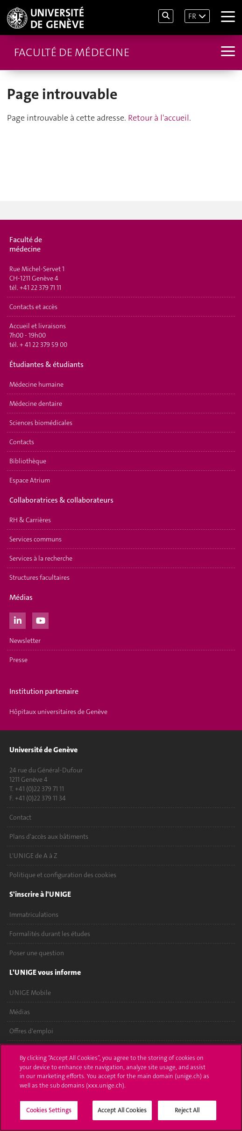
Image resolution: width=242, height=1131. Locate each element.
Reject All (187, 1111)
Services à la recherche (40, 558)
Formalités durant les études (49, 933)
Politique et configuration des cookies (62, 875)
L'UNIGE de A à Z (33, 855)
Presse (18, 660)
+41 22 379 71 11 (40, 287)
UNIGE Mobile (30, 992)
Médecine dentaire (35, 403)
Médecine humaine (36, 384)
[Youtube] (40, 619)
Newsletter (25, 640)
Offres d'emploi (31, 1031)
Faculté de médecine (71, 52)
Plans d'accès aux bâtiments (48, 836)
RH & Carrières (30, 520)
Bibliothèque (27, 461)
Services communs (35, 539)
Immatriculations (33, 914)
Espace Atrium (29, 480)
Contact (20, 817)
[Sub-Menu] (227, 52)
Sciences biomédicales (40, 422)
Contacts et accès (33, 307)
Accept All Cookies (122, 1111)
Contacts (21, 442)
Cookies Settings (48, 1111)
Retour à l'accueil (158, 117)
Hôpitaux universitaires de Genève (58, 711)
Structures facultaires (39, 577)
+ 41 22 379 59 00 (43, 344)
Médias (19, 1012)
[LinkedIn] (17, 619)
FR (192, 16)
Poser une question (36, 953)
